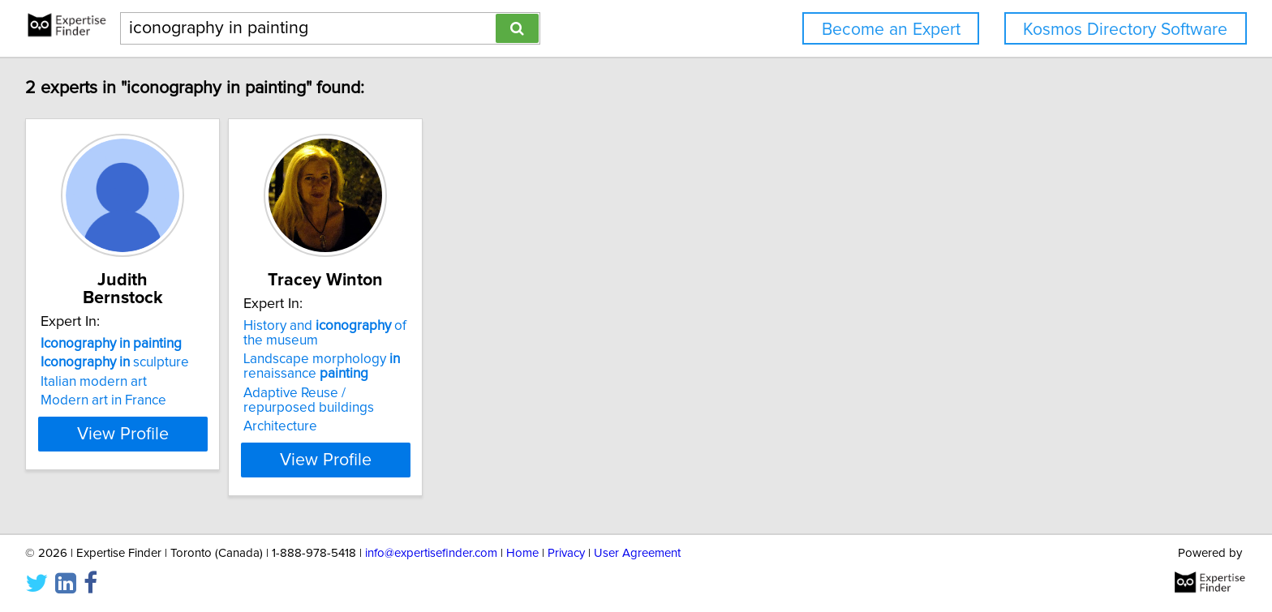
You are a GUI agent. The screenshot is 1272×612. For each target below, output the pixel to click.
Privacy (566, 553)
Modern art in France (106, 382)
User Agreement (637, 553)
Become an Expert (891, 29)
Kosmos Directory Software (1125, 29)
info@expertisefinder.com (431, 553)
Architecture (323, 426)
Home (522, 553)
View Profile (145, 460)
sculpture (117, 344)
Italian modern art (96, 364)
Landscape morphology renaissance (364, 366)
